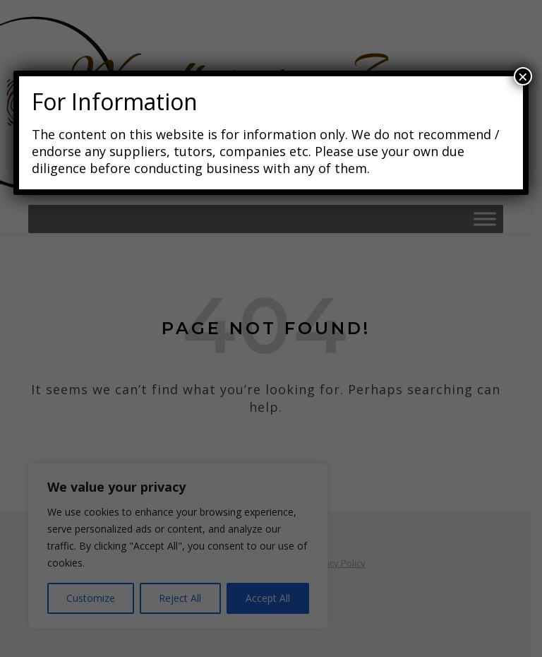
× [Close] (523, 76)
